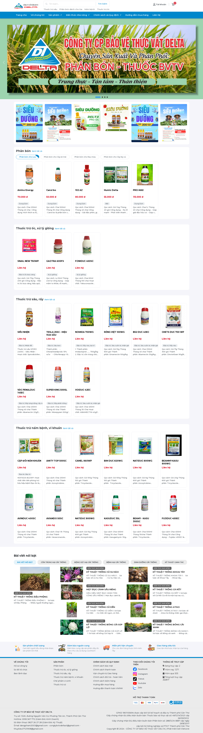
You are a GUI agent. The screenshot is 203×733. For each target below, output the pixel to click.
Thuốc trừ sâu (50, 9)
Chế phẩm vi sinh (62, 681)
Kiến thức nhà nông (78, 15)
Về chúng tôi (37, 15)
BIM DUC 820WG (113, 460)
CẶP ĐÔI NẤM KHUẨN (29, 460)
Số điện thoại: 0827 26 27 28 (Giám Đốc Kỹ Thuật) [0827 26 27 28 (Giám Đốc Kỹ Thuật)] (38, 722)
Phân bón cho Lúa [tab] (29, 156)
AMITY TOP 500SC (56, 460)
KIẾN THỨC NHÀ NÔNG (23, 593)
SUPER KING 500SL (56, 390)
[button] (98, 97)
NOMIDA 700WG (84, 332)
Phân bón (23, 151)
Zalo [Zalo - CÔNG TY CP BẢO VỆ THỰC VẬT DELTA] (137, 688)
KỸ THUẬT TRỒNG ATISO (166, 607)
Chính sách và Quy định (107, 15)
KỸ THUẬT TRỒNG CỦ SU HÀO (102, 572)
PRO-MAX (138, 190)
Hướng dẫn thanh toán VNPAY (108, 688)
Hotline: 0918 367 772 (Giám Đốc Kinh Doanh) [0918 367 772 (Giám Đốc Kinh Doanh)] (36, 719)
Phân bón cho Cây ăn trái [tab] (57, 156)
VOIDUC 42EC (82, 390)
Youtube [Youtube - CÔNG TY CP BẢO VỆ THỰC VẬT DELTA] (139, 683)
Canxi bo (51, 190)
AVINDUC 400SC (26, 518)
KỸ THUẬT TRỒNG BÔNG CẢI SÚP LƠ (104, 626)
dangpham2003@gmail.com (34, 725)
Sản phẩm (55, 15)
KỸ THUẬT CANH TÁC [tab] (174, 562)
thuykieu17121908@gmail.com (28, 729)
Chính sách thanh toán (104, 669)
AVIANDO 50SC (54, 518)
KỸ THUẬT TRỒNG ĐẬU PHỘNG (31, 596)
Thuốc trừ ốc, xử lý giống (35, 228)
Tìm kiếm (102, 4)
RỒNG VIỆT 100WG (114, 332)
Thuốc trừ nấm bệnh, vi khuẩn (39, 428)
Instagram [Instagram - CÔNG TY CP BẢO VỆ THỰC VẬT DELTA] (140, 674)
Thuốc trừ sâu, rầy (29, 299)
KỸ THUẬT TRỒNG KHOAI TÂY (169, 572)
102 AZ (79, 190)
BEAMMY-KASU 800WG (170, 462)
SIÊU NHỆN (23, 332)
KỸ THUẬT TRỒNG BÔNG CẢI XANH (168, 626)
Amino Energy (25, 190)
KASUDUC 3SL (112, 518)
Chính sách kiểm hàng (104, 681)
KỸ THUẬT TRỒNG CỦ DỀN (100, 607)
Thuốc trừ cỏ (59, 684)
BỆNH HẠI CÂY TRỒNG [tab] (116, 562)
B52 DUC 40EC (141, 332)
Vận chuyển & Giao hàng (105, 673)
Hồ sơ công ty (20, 666)
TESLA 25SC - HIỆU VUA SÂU (56, 333)
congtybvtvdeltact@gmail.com (64, 725)
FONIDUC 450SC (84, 261)
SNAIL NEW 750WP (28, 261)
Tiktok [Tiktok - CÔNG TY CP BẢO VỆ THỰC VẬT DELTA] (138, 679)
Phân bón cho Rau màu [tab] (86, 156)
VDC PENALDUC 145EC (26, 391)
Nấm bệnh (89, 9)
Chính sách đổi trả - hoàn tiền (108, 677)
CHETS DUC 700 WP (173, 332)
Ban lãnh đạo (20, 673)
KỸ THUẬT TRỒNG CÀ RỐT (167, 589)
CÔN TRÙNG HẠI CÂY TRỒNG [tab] (53, 562)
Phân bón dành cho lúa (70, 9)
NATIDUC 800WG (142, 460)
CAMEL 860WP (83, 460)
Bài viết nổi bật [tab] (25, 562)
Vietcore (185, 729)
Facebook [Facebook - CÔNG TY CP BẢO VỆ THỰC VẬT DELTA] (140, 669)
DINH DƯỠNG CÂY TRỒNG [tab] (145, 562)
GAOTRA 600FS (55, 261)
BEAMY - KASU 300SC (141, 520)
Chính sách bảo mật (103, 666)
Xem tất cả (37, 151)
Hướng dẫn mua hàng (136, 15)
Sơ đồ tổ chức (20, 669)
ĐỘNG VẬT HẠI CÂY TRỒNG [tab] (86, 562)
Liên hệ (156, 15)
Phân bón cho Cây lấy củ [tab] (116, 156)
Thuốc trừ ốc (103, 9)
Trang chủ (21, 15)
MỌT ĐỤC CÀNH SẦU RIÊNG (101, 589)
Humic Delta (111, 190)
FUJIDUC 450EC (170, 518)
